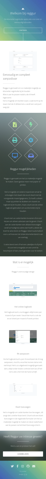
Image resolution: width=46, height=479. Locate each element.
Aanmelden (23, 454)
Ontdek (23, 30)
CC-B (25, 474)
